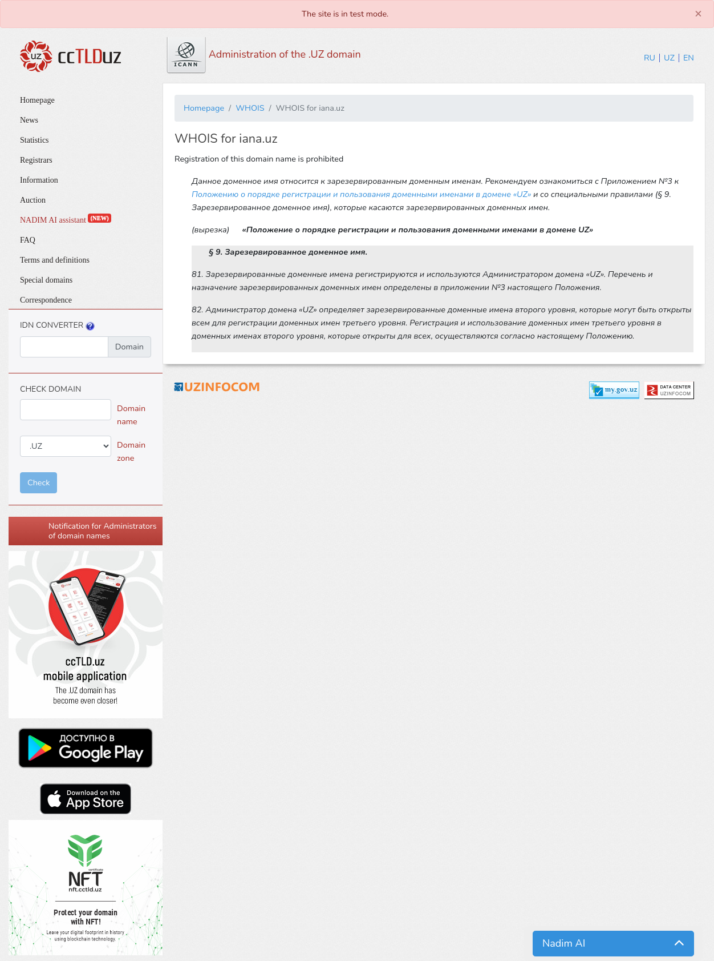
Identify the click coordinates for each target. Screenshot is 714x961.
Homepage (37, 100)
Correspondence (46, 300)
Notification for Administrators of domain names (102, 531)
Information (39, 180)
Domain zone (131, 451)
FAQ (27, 240)
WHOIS (250, 108)
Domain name (131, 415)
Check (38, 482)
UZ (669, 57)
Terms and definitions (55, 260)
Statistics (34, 140)
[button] (613, 943)
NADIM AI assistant (65, 220)
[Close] (698, 14)
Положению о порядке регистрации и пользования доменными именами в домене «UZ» (361, 194)
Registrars (36, 160)
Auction (33, 200)
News (29, 120)
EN (688, 57)
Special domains (46, 280)
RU (649, 57)
